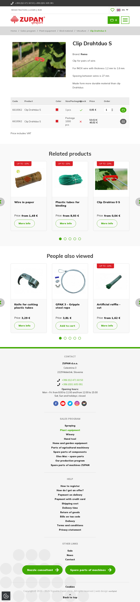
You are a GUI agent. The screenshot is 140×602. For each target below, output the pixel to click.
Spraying (70, 425)
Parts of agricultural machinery (70, 447)
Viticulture (81, 31)
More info (24, 223)
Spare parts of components (70, 452)
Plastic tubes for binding (67, 203)
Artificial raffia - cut (108, 306)
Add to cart (67, 325)
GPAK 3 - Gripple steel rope (68, 306)
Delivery (70, 521)
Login (32, 10)
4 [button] (74, 239)
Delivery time (70, 507)
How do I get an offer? (70, 490)
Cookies (70, 586)
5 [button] (79, 239)
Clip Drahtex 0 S (108, 202)
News (70, 555)
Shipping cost (70, 503)
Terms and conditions (70, 525)
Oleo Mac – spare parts (70, 456)
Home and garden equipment (70, 443)
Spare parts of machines (91, 570)
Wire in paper (24, 202)
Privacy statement (70, 529)
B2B (40, 10)
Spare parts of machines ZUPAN (70, 465)
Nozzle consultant (43, 570)
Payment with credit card (70, 499)
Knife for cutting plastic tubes (26, 306)
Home (14, 31)
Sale (70, 550)
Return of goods (70, 512)
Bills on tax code (70, 516)
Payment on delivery (70, 494)
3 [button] (70, 239)
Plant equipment (47, 31)
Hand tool (70, 438)
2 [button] (65, 239)
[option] (29, 196)
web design (101, 591)
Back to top (70, 596)
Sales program (28, 31)
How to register (70, 486)
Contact (70, 559)
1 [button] (60, 239)
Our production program (70, 460)
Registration (19, 10)
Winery (70, 434)
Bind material (66, 31)
